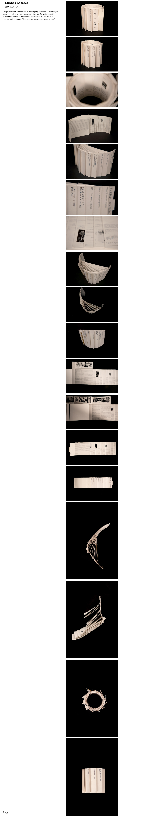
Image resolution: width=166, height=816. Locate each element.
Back (6, 813)
